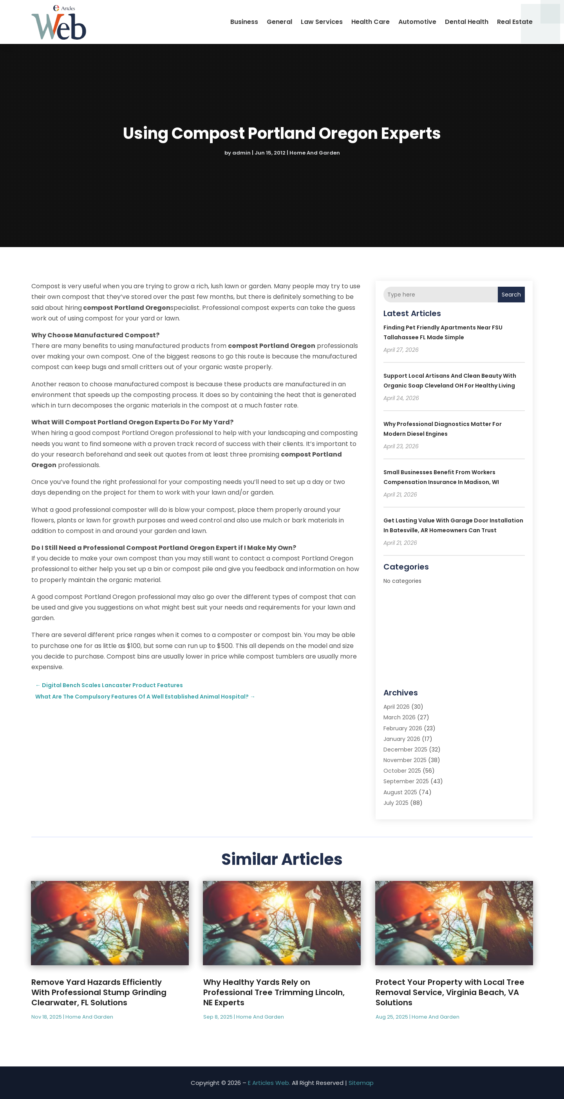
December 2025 (405, 749)
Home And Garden (314, 152)
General (279, 21)
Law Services (322, 21)
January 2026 (401, 739)
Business (244, 21)
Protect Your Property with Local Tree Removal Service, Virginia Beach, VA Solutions (450, 992)
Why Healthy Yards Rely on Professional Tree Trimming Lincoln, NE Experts (274, 992)
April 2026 (396, 707)
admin (241, 152)
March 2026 (399, 717)
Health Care (370, 21)
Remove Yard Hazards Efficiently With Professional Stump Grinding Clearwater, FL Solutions (98, 992)
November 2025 (405, 760)
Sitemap (361, 1083)
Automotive (417, 21)
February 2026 (402, 728)
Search (511, 294)
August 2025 (400, 792)
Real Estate (515, 21)
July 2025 (396, 803)
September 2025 (406, 781)
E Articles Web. (269, 1083)
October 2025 (402, 771)
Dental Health (466, 21)
